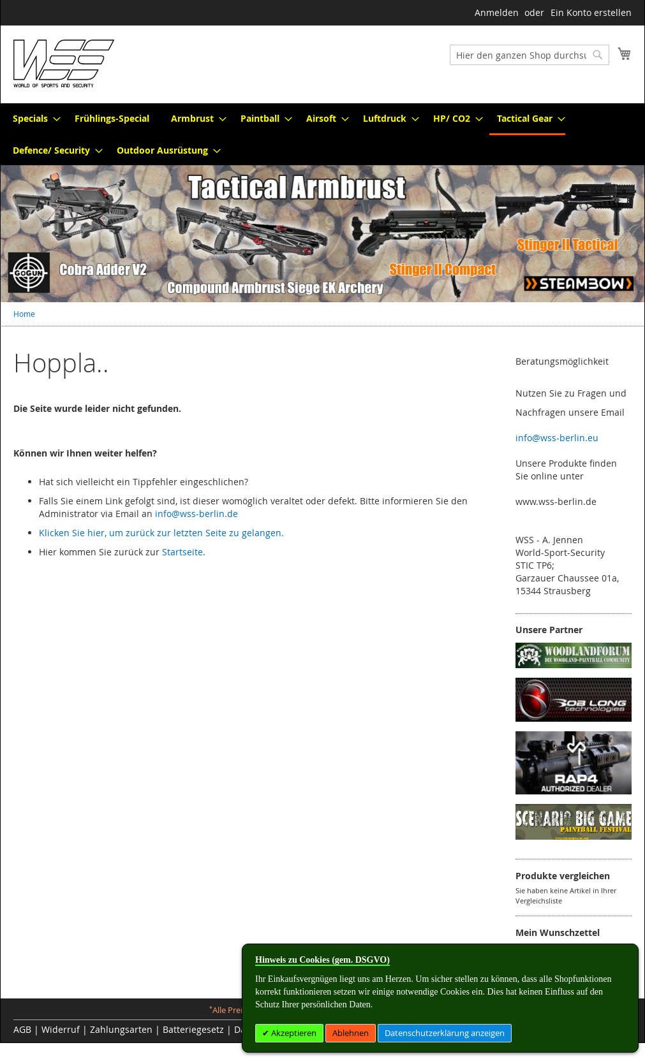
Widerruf (60, 1029)
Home (24, 314)
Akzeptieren (292, 1033)
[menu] (322, 134)
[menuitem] (33, 118)
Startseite (182, 552)
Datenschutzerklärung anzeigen (445, 1033)
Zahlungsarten (121, 1029)
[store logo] (63, 63)
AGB (22, 1029)
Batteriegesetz (193, 1029)
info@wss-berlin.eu (556, 438)
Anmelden (497, 12)
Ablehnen (350, 1033)
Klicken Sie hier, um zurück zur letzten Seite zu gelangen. (161, 533)
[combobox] (529, 55)
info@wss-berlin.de (196, 514)
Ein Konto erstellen (591, 12)
